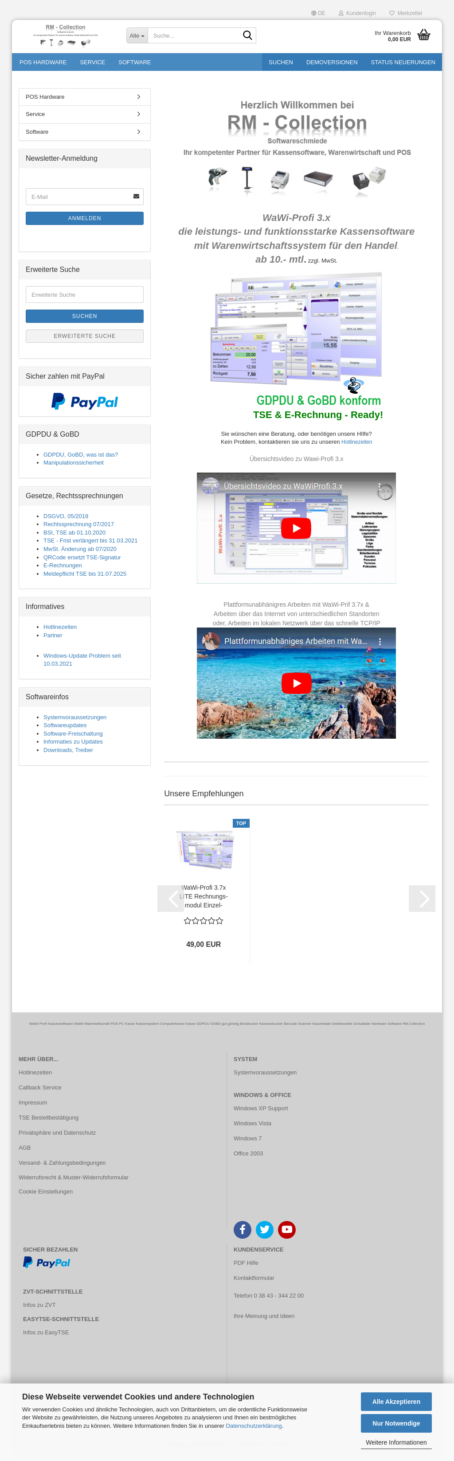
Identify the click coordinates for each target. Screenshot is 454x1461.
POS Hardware (43, 62)
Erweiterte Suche (85, 341)
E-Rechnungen (62, 570)
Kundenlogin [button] (357, 13)
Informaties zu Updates (73, 747)
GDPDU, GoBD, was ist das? (80, 459)
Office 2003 (248, 1158)
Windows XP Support (261, 1113)
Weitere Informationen (396, 1442)
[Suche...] (137, 35)
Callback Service (40, 1092)
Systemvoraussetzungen (74, 722)
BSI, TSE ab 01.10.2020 (74, 537)
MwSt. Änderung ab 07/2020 (80, 553)
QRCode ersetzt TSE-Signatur (82, 562)
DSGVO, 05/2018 (65, 521)
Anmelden (85, 224)
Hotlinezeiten (356, 447)
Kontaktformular (254, 1282)
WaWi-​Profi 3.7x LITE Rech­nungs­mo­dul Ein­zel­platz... (204, 902)
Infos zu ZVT (39, 1309)
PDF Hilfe (246, 1267)
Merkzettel (405, 13)
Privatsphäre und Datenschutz (57, 1137)
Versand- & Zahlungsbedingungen (62, 1167)
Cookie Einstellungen (46, 1197)
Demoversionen (332, 62)
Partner (53, 640)
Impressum (33, 1107)
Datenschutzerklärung (254, 1425)
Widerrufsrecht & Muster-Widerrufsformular (74, 1182)
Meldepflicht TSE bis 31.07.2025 (84, 578)
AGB (25, 1152)
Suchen (281, 62)
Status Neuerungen (403, 62)
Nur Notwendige (396, 1423)
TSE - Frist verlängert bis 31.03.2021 (90, 546)
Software (134, 62)
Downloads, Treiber (68, 755)
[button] (318, 12)
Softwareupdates (65, 730)
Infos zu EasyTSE (46, 1337)
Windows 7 (248, 1143)
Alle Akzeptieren (396, 1401)
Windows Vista (252, 1128)
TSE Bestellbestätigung (48, 1122)
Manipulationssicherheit (73, 468)
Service (92, 62)
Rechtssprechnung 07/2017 (78, 529)
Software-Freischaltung (73, 738)
